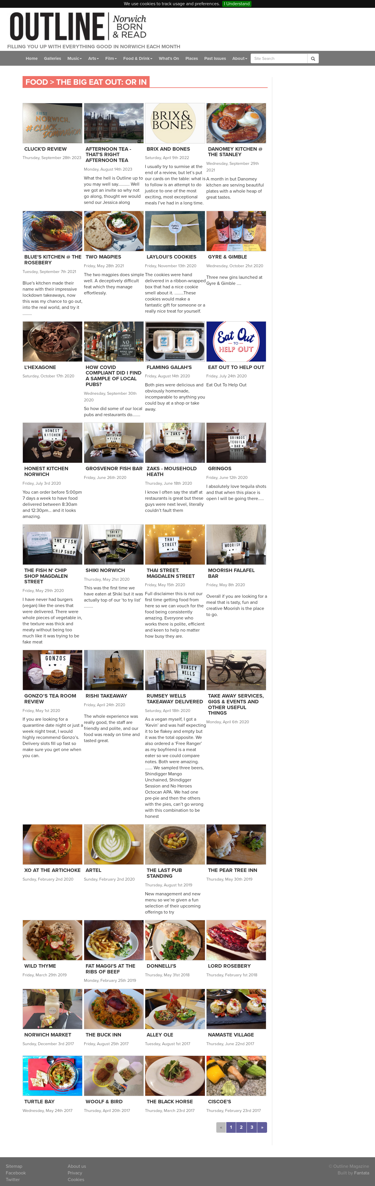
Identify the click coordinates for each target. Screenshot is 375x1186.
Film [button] (114, 58)
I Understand (238, 3)
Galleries (53, 58)
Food (37, 82)
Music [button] (76, 58)
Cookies (76, 1179)
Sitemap (14, 1166)
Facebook (16, 1172)
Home (32, 58)
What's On (174, 58)
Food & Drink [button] (141, 58)
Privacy (75, 1172)
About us (77, 1166)
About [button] (248, 58)
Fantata (361, 1172)
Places (198, 58)
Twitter (12, 1179)
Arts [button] (96, 58)
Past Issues (223, 58)
